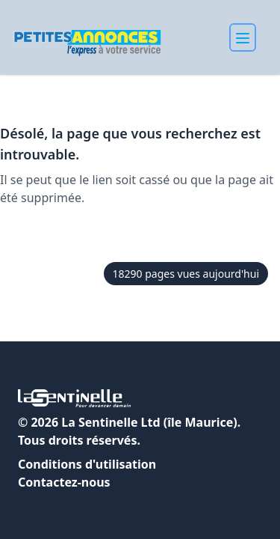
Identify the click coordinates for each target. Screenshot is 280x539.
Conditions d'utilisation (87, 464)
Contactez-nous (64, 482)
